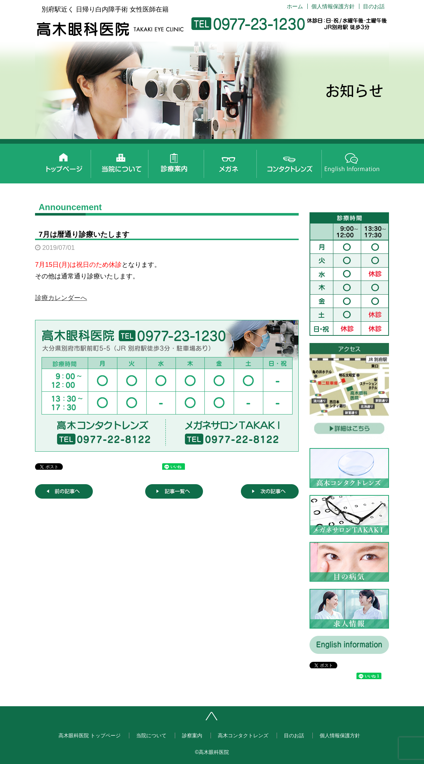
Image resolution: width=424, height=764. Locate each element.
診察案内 (179, 162)
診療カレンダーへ (61, 297)
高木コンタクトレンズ (294, 162)
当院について (121, 162)
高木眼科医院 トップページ (63, 162)
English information (352, 162)
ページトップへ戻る (234, 719)
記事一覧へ (174, 491)
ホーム (295, 6)
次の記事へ (270, 491)
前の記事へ (64, 491)
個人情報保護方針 (333, 6)
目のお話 (374, 6)
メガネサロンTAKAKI (236, 162)
